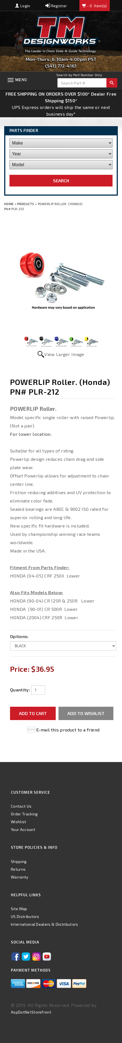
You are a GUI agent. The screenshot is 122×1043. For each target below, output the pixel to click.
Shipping (19, 861)
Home (9, 204)
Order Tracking (24, 814)
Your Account (23, 829)
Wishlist (18, 821)
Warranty (19, 877)
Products (25, 204)
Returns (18, 869)
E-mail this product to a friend (68, 729)
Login (22, 5)
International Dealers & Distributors (44, 924)
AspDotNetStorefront (31, 1012)
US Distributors (25, 916)
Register (56, 5)
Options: (19, 636)
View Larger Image (64, 354)
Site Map (19, 908)
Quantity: (20, 689)
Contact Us (21, 806)
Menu (21, 80)
